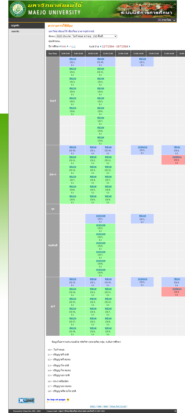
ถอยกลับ (15, 31)
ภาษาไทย (165, 20)
